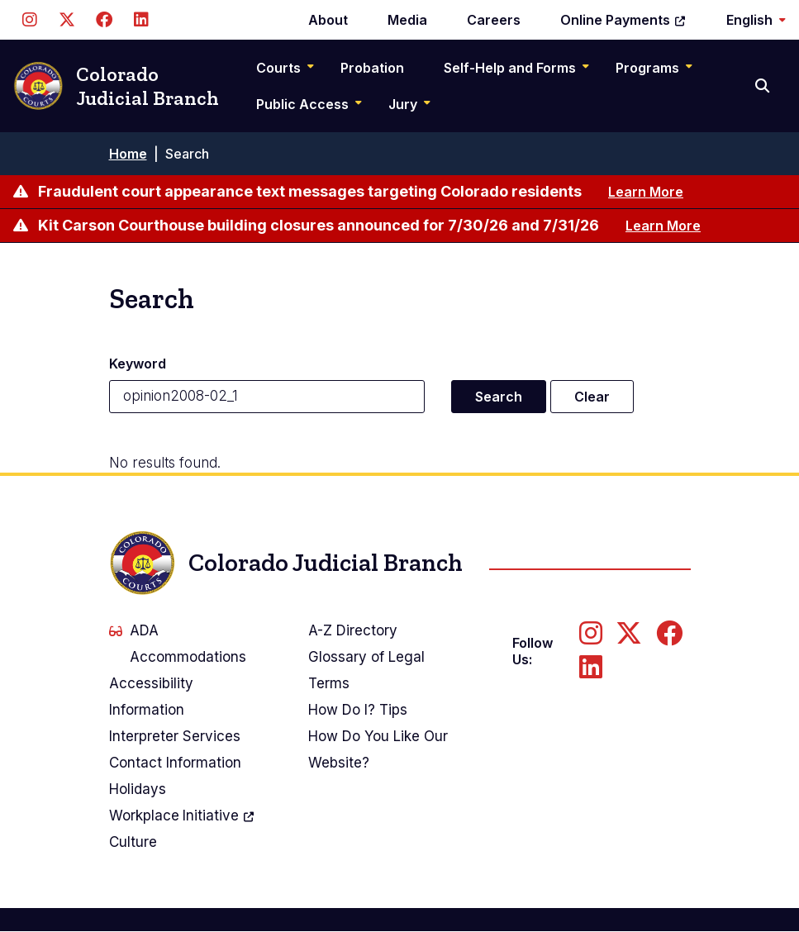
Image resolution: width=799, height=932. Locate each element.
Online (623, 20)
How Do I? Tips (357, 709)
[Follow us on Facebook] (103, 20)
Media (407, 20)
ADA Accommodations (177, 643)
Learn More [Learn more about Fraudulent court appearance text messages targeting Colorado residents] (645, 191)
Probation (372, 67)
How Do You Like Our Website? (378, 749)
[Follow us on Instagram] (29, 20)
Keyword (137, 363)
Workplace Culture (182, 826)
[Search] (764, 86)
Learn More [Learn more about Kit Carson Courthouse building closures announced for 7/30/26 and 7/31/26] (663, 225)
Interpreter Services (174, 736)
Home (128, 153)
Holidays (137, 789)
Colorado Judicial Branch (116, 86)
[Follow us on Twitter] (66, 20)
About (328, 20)
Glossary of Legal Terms (366, 670)
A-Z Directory (352, 630)
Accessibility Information (151, 696)
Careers (494, 20)
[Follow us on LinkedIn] (141, 20)
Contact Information (175, 762)
